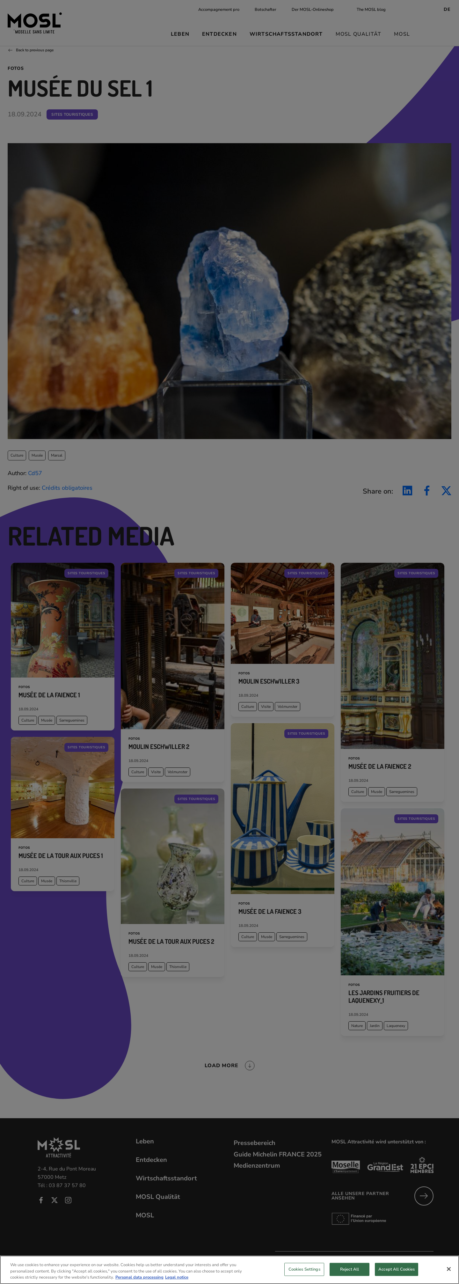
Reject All (349, 1275)
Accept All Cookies (396, 1275)
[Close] (449, 1275)
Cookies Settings (304, 1275)
